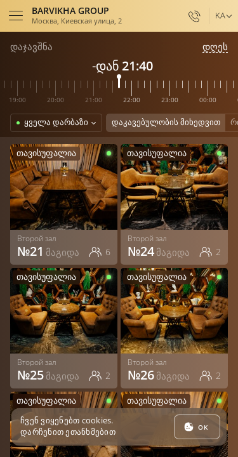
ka (220, 15)
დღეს (215, 47)
